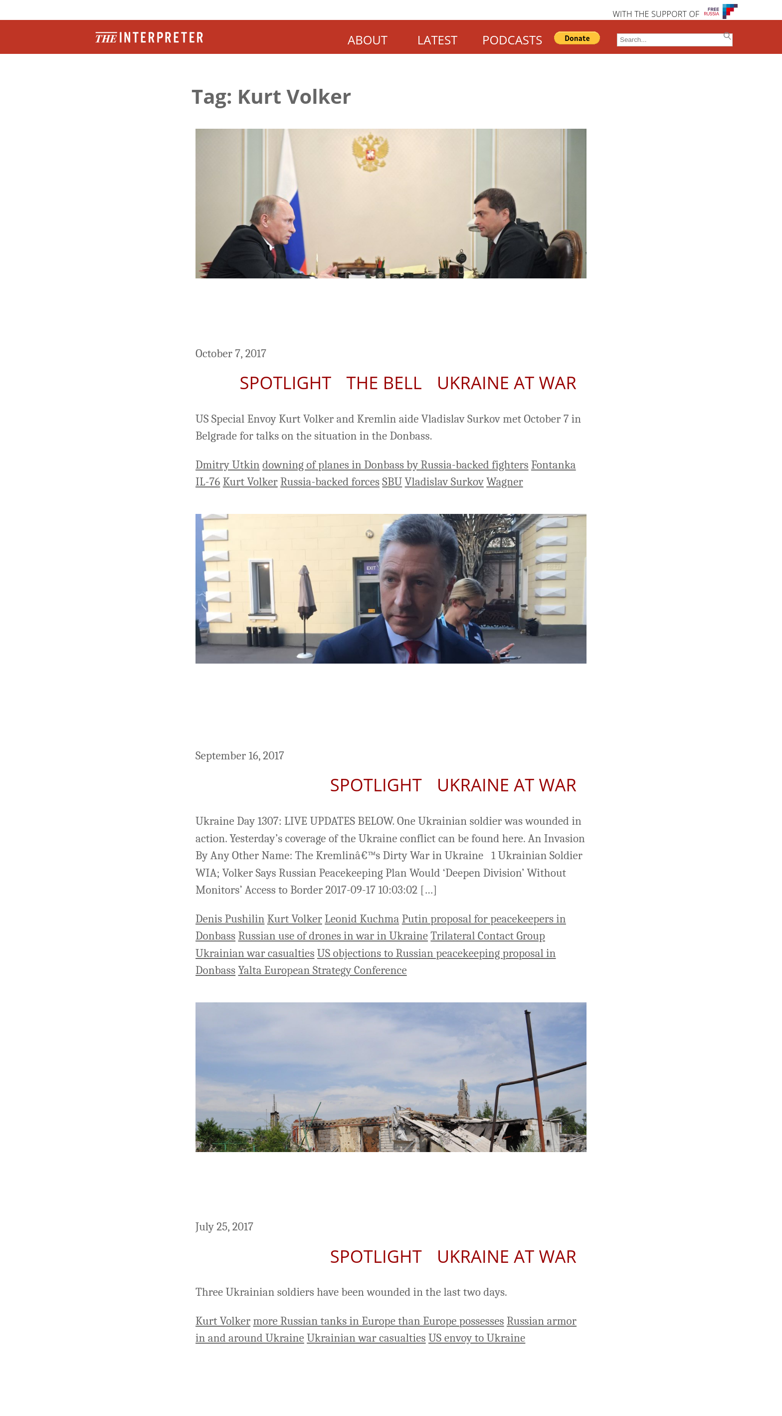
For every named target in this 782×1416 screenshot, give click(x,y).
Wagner (504, 481)
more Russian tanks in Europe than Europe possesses (378, 1321)
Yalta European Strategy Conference (322, 970)
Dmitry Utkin (228, 465)
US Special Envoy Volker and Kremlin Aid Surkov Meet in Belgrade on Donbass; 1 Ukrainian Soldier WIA (376, 314)
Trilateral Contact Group (487, 936)
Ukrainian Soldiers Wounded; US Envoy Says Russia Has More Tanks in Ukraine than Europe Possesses (391, 1187)
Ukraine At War (507, 382)
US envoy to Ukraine (476, 1338)
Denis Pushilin (230, 919)
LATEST (437, 39)
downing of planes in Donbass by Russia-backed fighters (395, 465)
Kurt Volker (250, 481)
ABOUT (368, 39)
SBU (392, 481)
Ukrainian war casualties (255, 953)
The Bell (384, 382)
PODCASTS (512, 39)
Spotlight (285, 382)
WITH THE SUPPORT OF (655, 13)
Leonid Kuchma (362, 919)
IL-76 (208, 481)
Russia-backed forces (330, 481)
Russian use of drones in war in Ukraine (333, 936)
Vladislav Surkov (444, 481)
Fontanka (553, 465)
